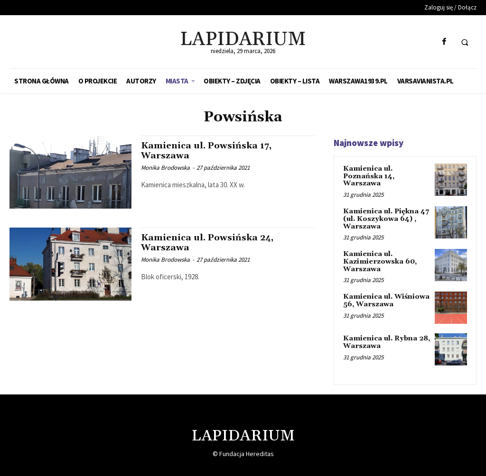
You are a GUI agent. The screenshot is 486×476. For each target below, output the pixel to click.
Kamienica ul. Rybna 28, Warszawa (385, 340)
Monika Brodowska (165, 168)
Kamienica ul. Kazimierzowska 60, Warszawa (379, 260)
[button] (465, 42)
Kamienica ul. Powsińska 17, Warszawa (208, 150)
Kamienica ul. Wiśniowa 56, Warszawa (385, 299)
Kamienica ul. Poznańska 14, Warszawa (368, 176)
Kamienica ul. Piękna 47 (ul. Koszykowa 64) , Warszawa (385, 218)
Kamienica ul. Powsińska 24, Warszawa (210, 242)
